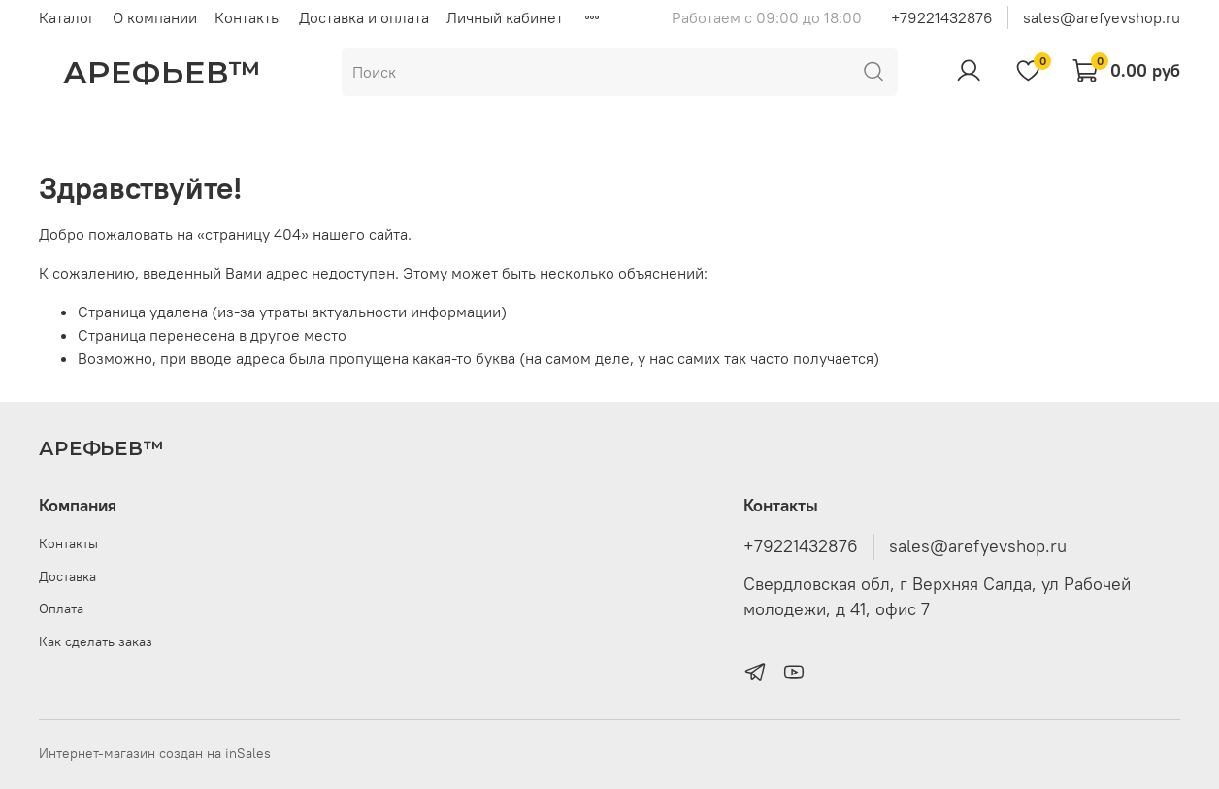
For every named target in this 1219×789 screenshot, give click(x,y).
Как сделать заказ (95, 641)
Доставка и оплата (364, 17)
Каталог (67, 17)
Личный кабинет (504, 17)
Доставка (67, 576)
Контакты (247, 17)
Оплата (61, 608)
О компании (155, 17)
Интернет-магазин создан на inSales (155, 753)
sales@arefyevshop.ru (1101, 17)
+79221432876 (942, 17)
